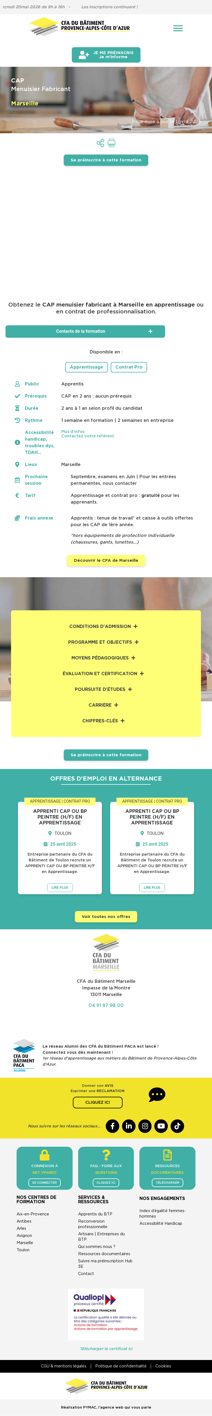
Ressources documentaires (104, 1254)
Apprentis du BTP (95, 1214)
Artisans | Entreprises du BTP (101, 1237)
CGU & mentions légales (63, 1366)
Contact (86, 1274)
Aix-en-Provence (33, 1214)
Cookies (164, 1366)
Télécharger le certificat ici (106, 1349)
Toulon (23, 1250)
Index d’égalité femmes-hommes (162, 1214)
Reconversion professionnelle (92, 1224)
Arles (21, 1229)
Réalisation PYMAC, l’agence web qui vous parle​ (106, 1408)
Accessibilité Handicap (160, 1224)
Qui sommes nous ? (96, 1247)
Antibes (24, 1222)
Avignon (24, 1236)
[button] (129, 431)
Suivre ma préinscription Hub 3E (105, 1264)
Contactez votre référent (87, 436)
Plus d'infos (72, 432)
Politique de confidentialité (121, 1366)
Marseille (25, 1243)
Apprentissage (86, 367)
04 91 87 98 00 (106, 1005)
